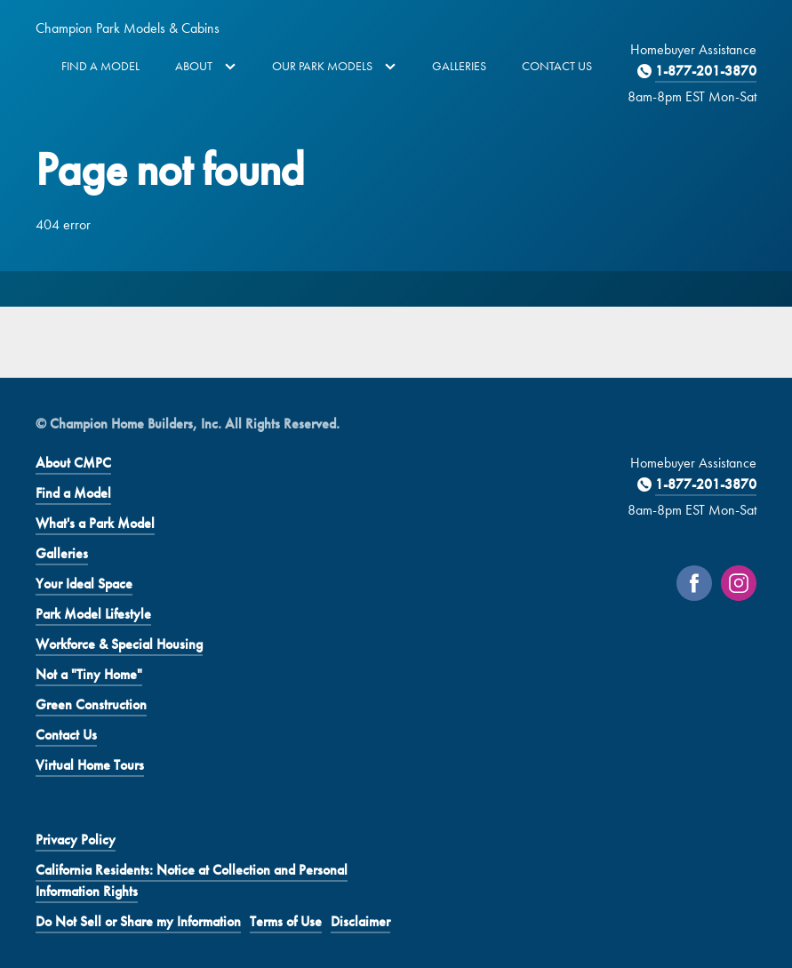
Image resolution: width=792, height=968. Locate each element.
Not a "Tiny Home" (89, 674)
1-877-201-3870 (705, 70)
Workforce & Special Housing (119, 644)
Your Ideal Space (84, 583)
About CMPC (73, 462)
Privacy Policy (76, 839)
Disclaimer (360, 921)
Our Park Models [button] (334, 66)
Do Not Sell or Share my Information (138, 921)
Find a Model (100, 66)
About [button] (205, 66)
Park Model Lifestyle (93, 613)
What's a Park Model (95, 523)
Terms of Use (286, 921)
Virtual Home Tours (90, 765)
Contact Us (557, 66)
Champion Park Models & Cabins (128, 28)
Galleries (459, 66)
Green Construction (91, 704)
